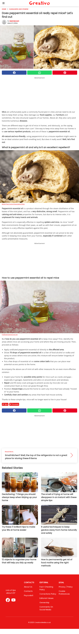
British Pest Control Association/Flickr (13, 204)
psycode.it (28, 595)
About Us (28, 587)
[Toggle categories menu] (3, 3)
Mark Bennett (14, 21)
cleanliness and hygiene (18, 9)
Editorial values (46, 598)
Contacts (28, 591)
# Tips (5, 404)
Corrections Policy (48, 594)
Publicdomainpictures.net (10, 334)
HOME (4, 9)
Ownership (44, 602)
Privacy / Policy (66, 587)
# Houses (14, 404)
